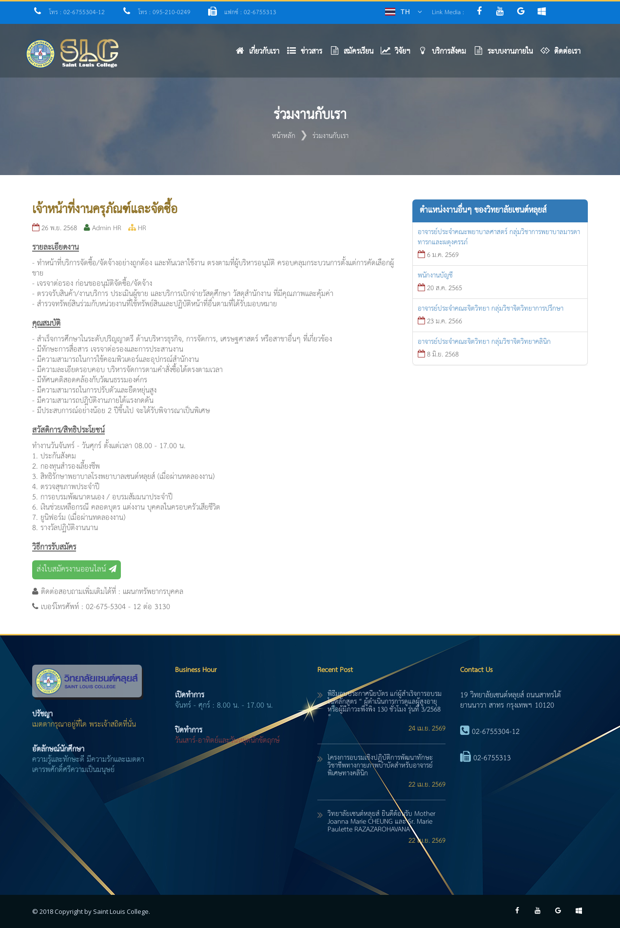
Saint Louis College (121, 911)
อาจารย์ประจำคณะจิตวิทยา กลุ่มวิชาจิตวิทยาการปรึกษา (490, 308)
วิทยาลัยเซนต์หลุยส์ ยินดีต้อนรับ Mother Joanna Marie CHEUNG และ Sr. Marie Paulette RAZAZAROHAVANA (381, 822)
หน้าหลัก (283, 136)
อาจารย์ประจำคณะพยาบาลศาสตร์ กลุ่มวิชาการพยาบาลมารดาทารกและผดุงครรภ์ (499, 237)
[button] (308, 54)
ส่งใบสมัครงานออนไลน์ (76, 569)
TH (405, 11)
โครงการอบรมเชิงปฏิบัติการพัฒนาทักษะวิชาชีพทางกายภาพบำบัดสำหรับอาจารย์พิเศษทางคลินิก (380, 765)
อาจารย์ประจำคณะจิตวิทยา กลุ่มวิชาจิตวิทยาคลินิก (484, 342)
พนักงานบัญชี (435, 275)
